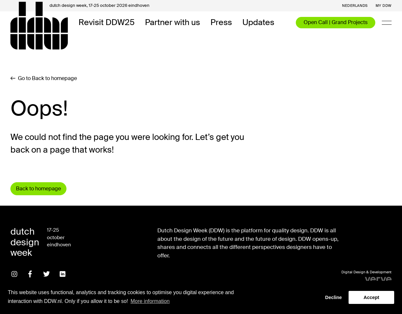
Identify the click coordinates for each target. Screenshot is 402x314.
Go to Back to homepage (43, 78)
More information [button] (150, 301)
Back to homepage (38, 188)
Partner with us (172, 22)
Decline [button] (333, 297)
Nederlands (355, 6)
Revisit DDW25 (107, 22)
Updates (258, 22)
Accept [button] (371, 297)
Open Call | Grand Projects (335, 22)
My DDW (384, 6)
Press (221, 22)
